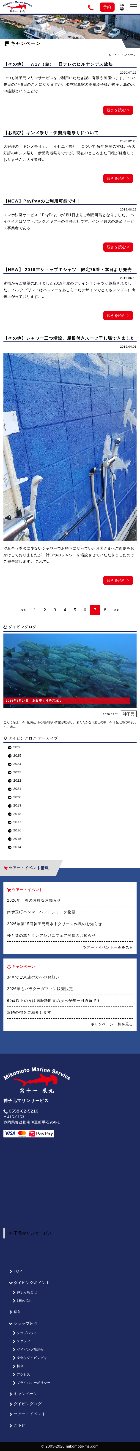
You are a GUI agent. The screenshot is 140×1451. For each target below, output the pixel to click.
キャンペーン (23, 1394)
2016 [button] (14, 830)
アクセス (21, 1374)
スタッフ (21, 1341)
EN (122, 7)
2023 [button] (14, 772)
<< (23, 610)
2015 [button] (14, 839)
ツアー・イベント (27, 1414)
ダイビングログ (25, 1404)
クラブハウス (24, 1333)
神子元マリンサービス (30, 1233)
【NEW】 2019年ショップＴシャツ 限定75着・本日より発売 (67, 269)
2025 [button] (14, 755)
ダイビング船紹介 (28, 1349)
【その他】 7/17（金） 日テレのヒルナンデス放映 (58, 64)
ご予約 (17, 1426)
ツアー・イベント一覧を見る (108, 947)
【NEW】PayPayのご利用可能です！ (42, 201)
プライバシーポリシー (31, 1382)
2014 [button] (14, 847)
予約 (107, 7)
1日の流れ (22, 1300)
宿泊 (15, 1312)
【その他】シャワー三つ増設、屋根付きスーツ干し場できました (69, 338)
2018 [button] (14, 814)
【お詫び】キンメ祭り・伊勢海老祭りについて (51, 132)
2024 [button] (14, 764)
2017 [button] (14, 822)
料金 (17, 1366)
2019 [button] (14, 805)
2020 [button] (14, 797)
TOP (110, 54)
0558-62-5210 (20, 1111)
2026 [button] (14, 747)
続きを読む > (118, 110)
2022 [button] (14, 780)
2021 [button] (14, 789)
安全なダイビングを (29, 1358)
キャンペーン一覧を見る (112, 1024)
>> (116, 610)
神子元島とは (24, 1292)
